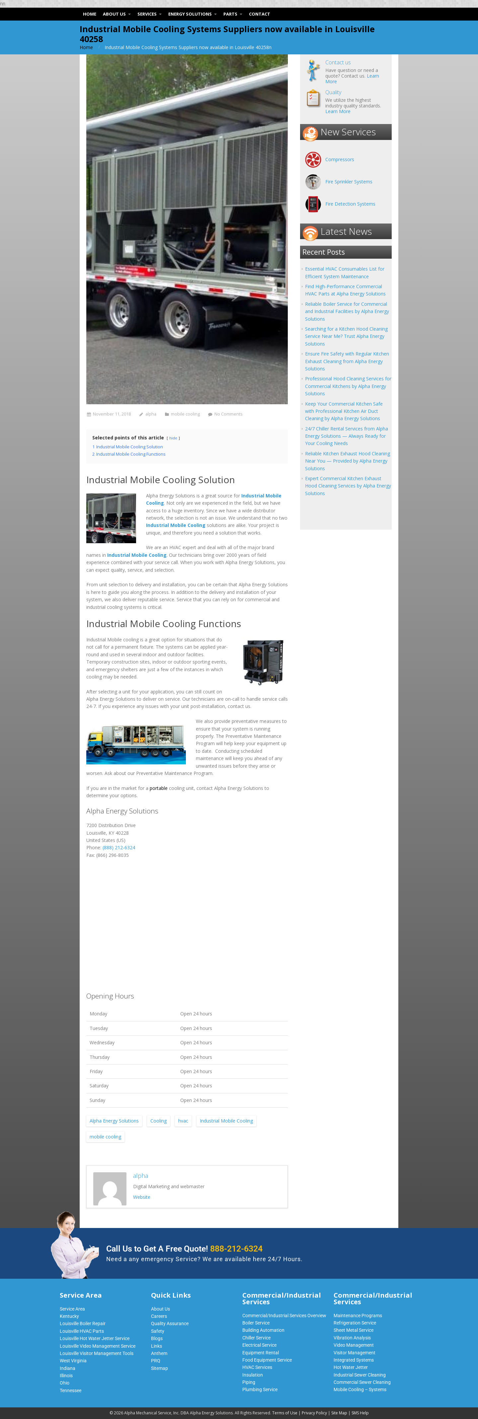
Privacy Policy (314, 1413)
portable (159, 788)
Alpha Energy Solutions (114, 1121)
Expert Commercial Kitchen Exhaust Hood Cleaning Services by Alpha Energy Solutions (348, 485)
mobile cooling (185, 414)
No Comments (228, 414)
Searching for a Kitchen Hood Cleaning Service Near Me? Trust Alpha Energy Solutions (346, 336)
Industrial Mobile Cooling (226, 1121)
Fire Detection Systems (350, 204)
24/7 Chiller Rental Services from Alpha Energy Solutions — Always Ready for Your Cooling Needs (346, 436)
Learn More (338, 111)
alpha (150, 414)
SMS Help (360, 1413)
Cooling (158, 1121)
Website (141, 1197)
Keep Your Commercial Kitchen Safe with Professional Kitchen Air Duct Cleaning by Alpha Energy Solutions (344, 411)
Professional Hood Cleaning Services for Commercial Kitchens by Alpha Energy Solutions (348, 386)
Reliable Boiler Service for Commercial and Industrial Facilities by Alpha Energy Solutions (347, 311)
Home (86, 47)
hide (173, 437)
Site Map (339, 1413)
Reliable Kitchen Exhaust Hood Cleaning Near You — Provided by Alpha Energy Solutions (347, 461)
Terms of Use (284, 1413)
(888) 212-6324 (119, 847)
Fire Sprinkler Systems (348, 181)
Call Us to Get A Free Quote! (184, 1249)
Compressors (339, 159)
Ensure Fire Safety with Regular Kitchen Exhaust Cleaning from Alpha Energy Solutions (347, 361)
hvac (183, 1121)
